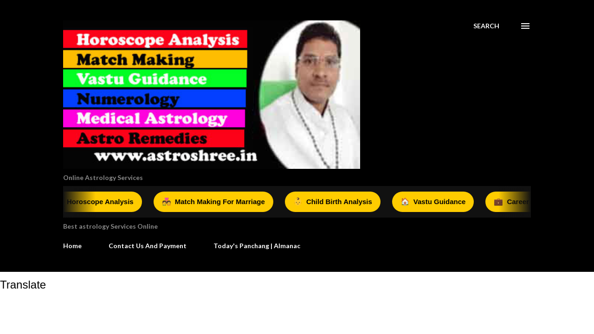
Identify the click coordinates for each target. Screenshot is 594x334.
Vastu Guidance (437, 201)
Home (72, 246)
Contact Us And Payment (148, 246)
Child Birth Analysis (336, 201)
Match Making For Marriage (217, 201)
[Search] (486, 26)
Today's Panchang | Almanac (256, 246)
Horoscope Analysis (98, 201)
